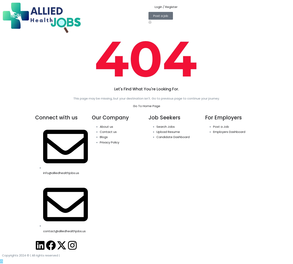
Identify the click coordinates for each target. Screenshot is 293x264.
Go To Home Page (146, 106)
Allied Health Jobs (75, 255)
